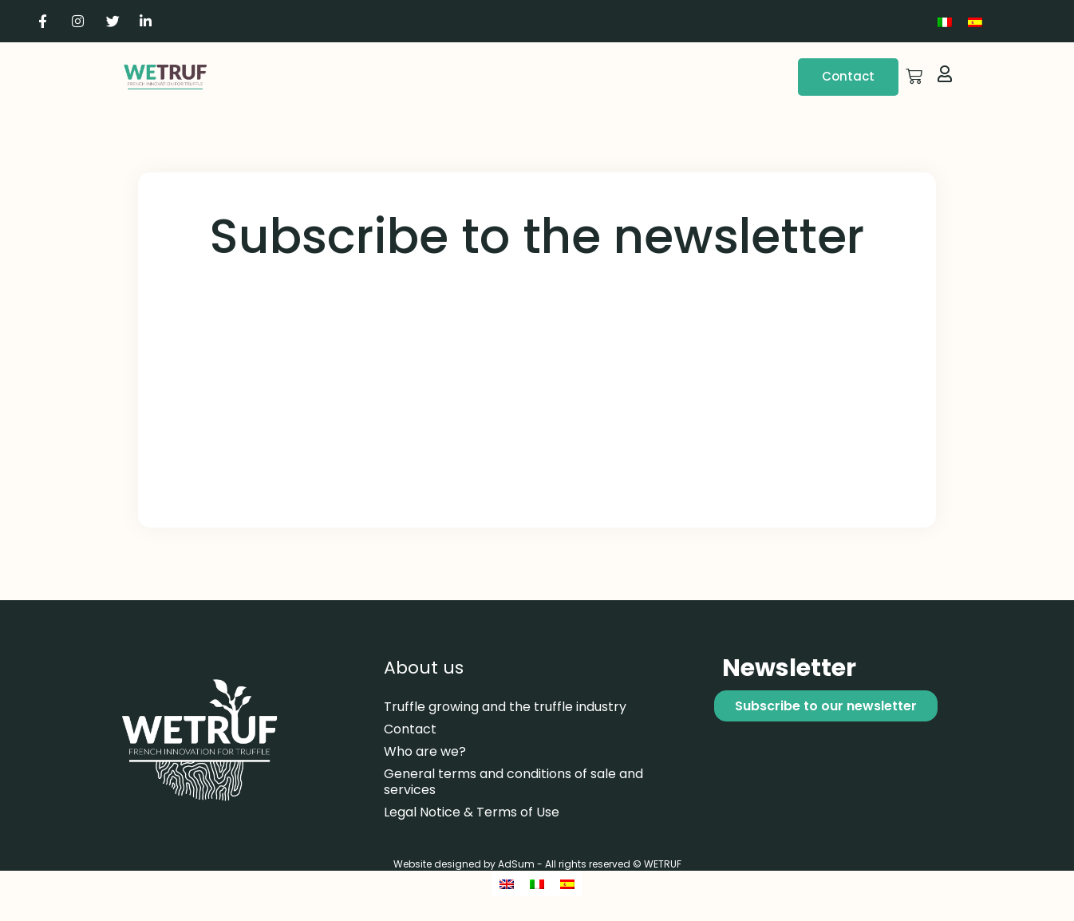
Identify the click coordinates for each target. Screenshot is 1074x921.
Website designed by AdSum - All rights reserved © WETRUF (537, 864)
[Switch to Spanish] (975, 21)
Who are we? (425, 751)
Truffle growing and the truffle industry (505, 707)
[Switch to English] (507, 884)
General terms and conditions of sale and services (513, 782)
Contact (410, 729)
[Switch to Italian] (945, 21)
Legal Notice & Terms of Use (471, 812)
